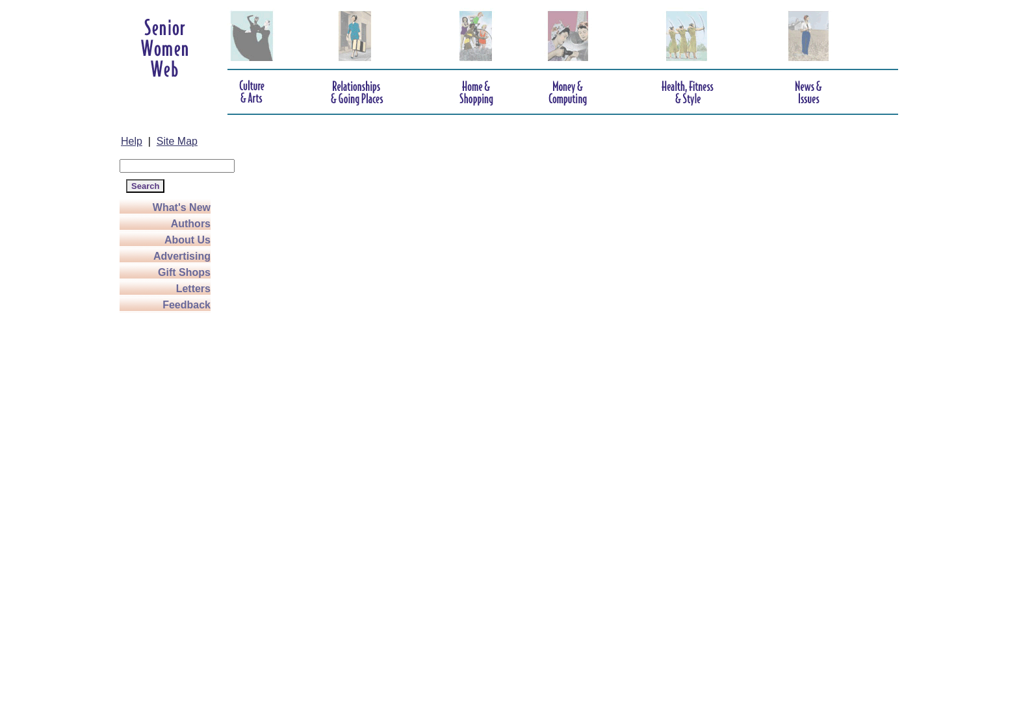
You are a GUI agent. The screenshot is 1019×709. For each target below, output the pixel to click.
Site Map (177, 141)
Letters (193, 288)
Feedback (186, 304)
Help (131, 141)
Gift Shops (184, 272)
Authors (191, 223)
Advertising (182, 256)
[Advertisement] (172, 508)
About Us (187, 239)
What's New (182, 207)
